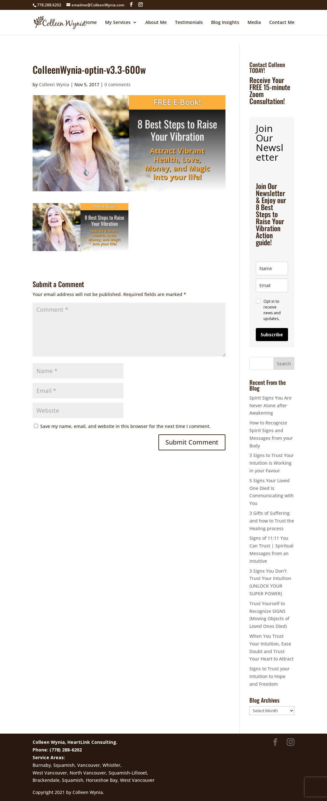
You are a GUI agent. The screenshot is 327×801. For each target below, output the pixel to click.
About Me (156, 22)
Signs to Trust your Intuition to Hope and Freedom (269, 676)
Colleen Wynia (54, 84)
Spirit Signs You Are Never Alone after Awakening (270, 405)
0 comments (117, 84)
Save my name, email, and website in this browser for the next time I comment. (125, 426)
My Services (118, 22)
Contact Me (281, 22)
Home (90, 22)
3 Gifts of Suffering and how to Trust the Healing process (271, 520)
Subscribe (272, 335)
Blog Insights (225, 22)
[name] (272, 268)
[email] (272, 285)
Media (254, 22)
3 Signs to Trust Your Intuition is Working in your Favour (271, 463)
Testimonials (189, 22)
